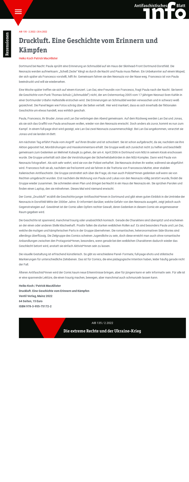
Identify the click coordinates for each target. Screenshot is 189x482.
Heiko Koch (26, 58)
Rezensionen (7, 44)
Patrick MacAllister (46, 58)
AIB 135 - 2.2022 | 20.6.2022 (33, 31)
